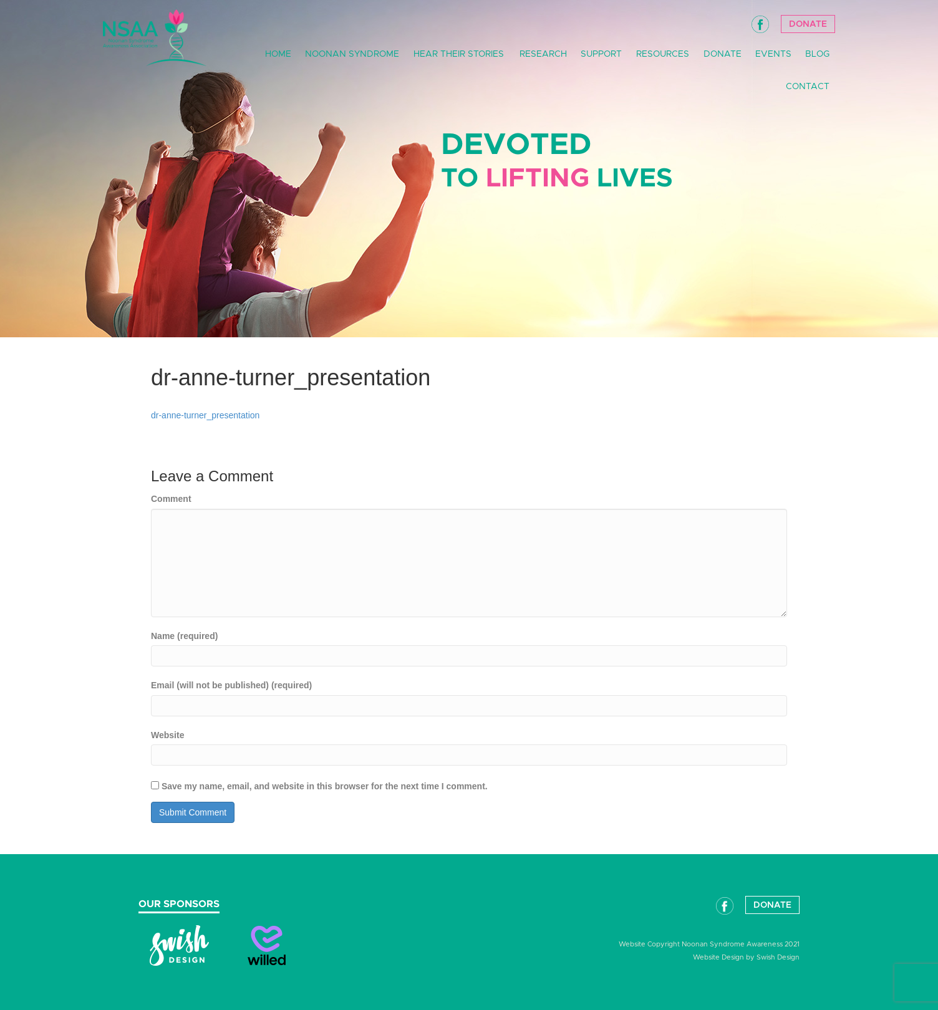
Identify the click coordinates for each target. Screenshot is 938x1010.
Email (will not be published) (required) (231, 685)
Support (601, 54)
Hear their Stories (458, 54)
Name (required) (184, 636)
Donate (808, 24)
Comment (171, 499)
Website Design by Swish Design (746, 957)
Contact (807, 86)
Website (167, 735)
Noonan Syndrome (352, 54)
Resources (662, 54)
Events (773, 54)
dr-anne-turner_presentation (205, 415)
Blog (817, 54)
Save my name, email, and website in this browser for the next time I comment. (325, 786)
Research (543, 54)
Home (278, 54)
